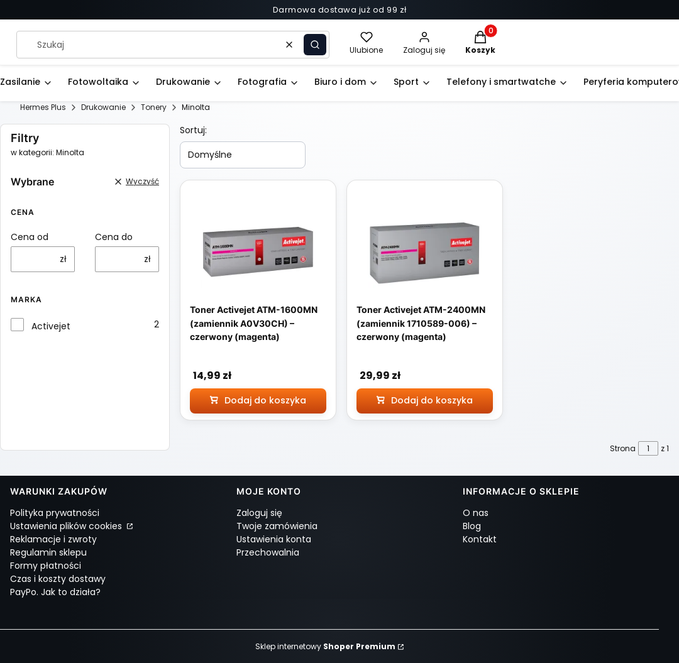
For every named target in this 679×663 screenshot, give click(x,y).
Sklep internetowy (325, 646)
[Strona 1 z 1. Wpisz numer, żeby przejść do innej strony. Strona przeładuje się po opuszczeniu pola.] (648, 448)
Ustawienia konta (273, 539)
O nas (476, 513)
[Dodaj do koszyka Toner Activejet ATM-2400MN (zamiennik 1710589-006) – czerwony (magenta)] (424, 401)
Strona (623, 448)
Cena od (29, 237)
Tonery (154, 107)
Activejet (50, 326)
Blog (472, 526)
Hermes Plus (43, 107)
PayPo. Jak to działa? (55, 592)
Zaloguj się (259, 513)
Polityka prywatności (54, 513)
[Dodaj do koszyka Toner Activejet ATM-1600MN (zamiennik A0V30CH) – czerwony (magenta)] (258, 401)
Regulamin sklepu (48, 552)
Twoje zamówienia (276, 526)
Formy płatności (45, 565)
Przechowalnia (267, 552)
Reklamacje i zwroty (53, 539)
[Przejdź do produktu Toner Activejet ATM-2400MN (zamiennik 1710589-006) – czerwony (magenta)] (424, 251)
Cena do (114, 237)
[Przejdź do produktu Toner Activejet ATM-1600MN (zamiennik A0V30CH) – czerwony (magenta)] (258, 251)
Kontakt (480, 539)
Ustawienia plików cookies (67, 526)
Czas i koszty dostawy (58, 579)
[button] (315, 44)
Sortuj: (193, 130)
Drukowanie (103, 107)
